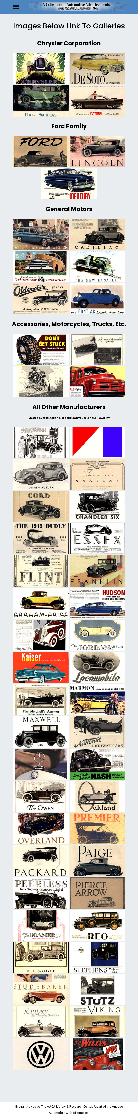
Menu (20, 6)
